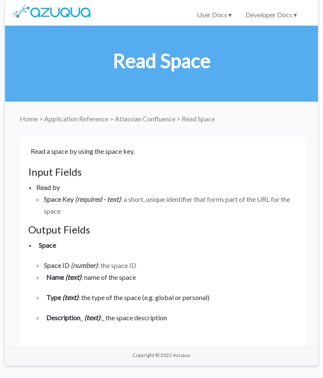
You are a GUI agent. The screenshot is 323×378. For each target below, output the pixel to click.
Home (29, 119)
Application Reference (77, 119)
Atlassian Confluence (146, 119)
